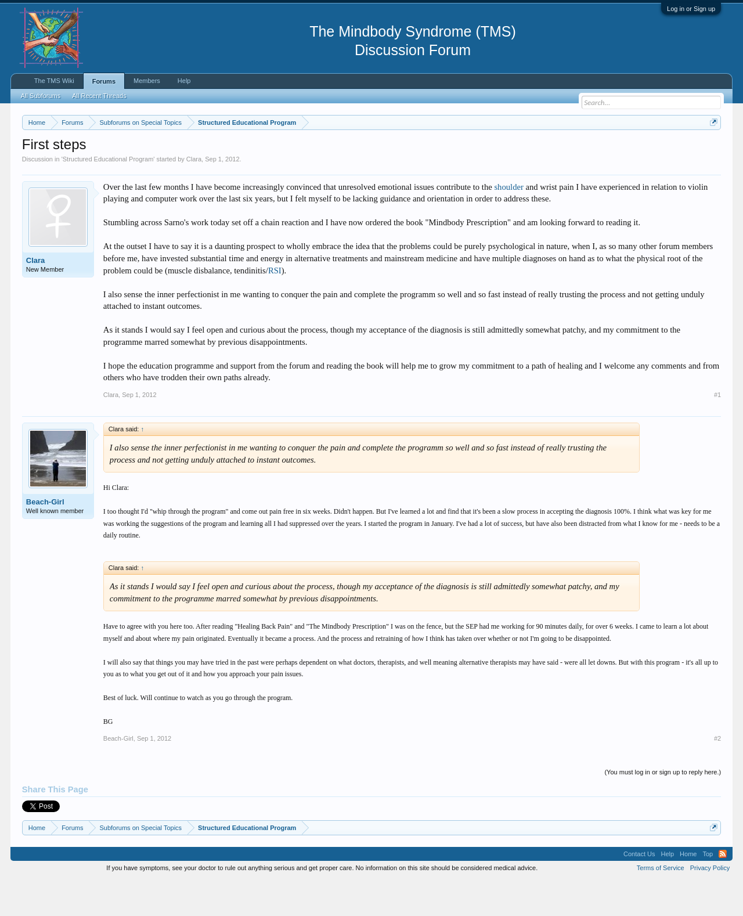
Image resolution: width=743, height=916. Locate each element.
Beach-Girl (45, 536)
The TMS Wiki (54, 80)
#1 (717, 429)
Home (688, 888)
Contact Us (639, 888)
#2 (717, 773)
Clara (193, 193)
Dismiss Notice (711, 149)
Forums (104, 81)
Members (147, 80)
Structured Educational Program (108, 193)
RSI (275, 305)
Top (707, 888)
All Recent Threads (99, 95)
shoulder (508, 221)
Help (184, 80)
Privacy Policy (710, 902)
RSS (723, 889)
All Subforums (40, 95)
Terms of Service (660, 902)
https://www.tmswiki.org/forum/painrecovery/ (553, 150)
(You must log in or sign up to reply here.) (662, 806)
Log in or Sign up (691, 8)
